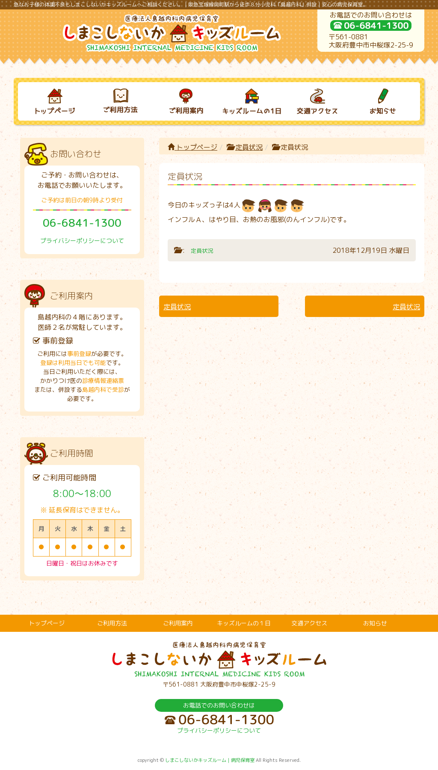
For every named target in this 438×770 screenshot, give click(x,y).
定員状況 (249, 147)
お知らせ (375, 623)
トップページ (192, 147)
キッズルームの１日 (244, 623)
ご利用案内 (178, 623)
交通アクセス (309, 623)
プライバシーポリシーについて (82, 241)
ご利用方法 (112, 623)
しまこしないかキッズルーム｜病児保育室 (210, 760)
